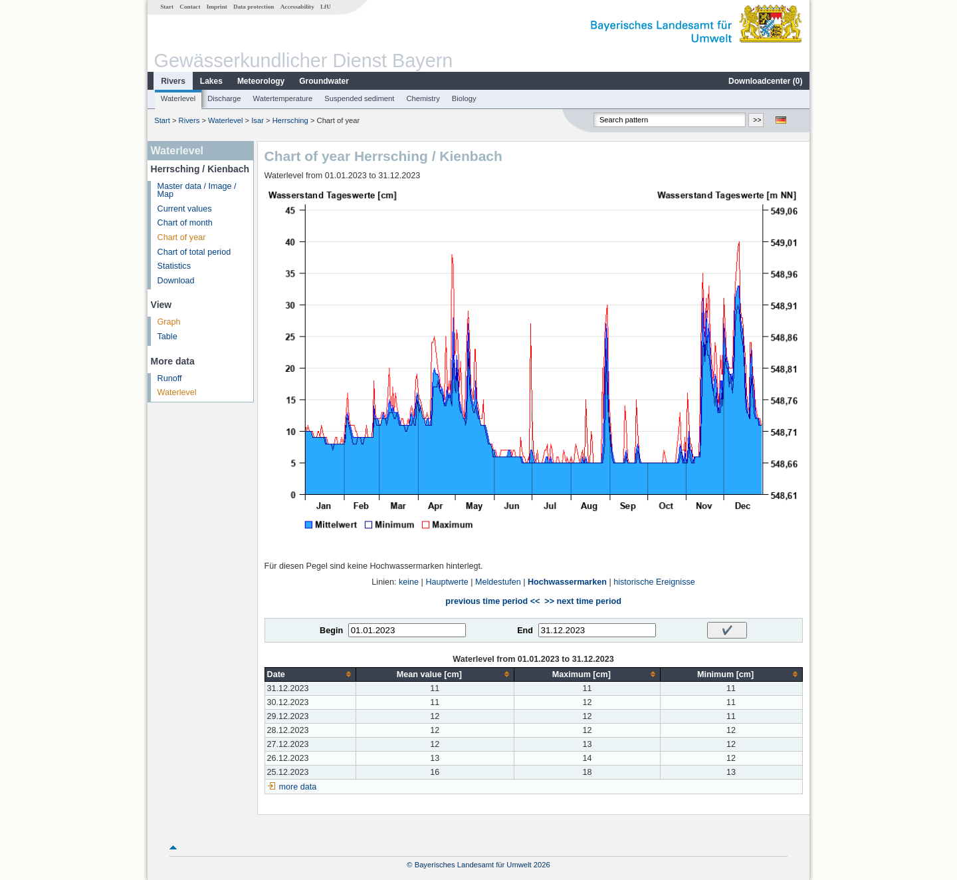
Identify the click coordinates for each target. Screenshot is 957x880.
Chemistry (422, 98)
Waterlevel (178, 98)
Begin (331, 630)
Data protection (253, 6)
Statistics (174, 266)
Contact (189, 6)
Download (176, 280)
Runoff (170, 378)
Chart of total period (194, 252)
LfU (325, 6)
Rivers (173, 81)
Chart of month (185, 222)
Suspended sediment (359, 98)
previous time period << (492, 601)
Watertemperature (283, 98)
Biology (464, 98)
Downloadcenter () (765, 81)
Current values (185, 209)
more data (298, 787)
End (525, 630)
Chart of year (182, 237)
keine (409, 582)
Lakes (211, 81)
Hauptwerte (446, 582)
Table (167, 336)
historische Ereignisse (654, 582)
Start (166, 6)
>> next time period (582, 601)
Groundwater (324, 81)
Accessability (297, 6)
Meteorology (260, 81)
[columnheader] (310, 674)
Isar (257, 120)
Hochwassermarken (567, 582)
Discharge (224, 98)
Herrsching (290, 120)
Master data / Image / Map (197, 191)
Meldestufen (498, 582)
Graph (169, 322)
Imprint (217, 6)
